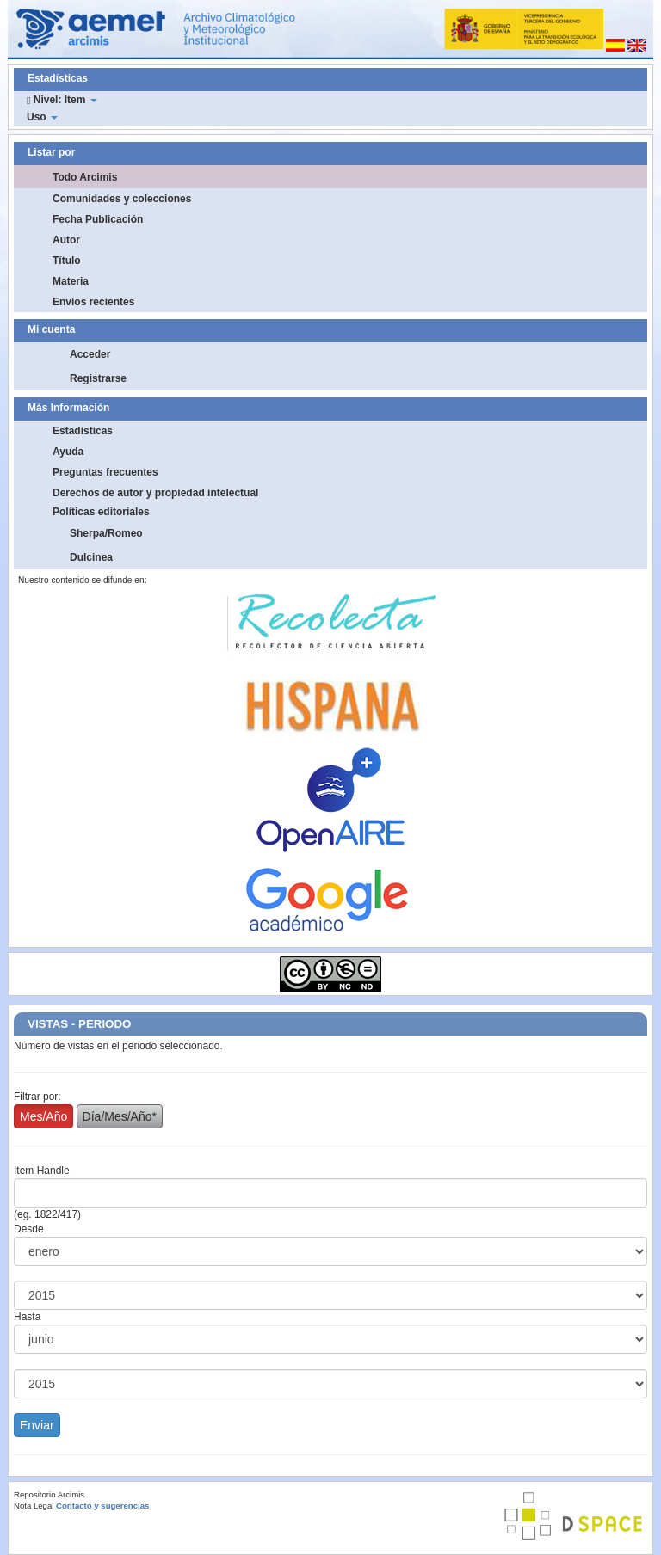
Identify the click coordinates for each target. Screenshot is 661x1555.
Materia (71, 281)
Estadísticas (83, 431)
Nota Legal (33, 1505)
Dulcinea (91, 557)
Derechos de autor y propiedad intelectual (155, 493)
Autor (66, 240)
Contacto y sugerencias (102, 1505)
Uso (42, 117)
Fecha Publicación (98, 219)
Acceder (90, 354)
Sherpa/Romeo (106, 533)
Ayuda (68, 452)
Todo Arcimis (85, 177)
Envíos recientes (93, 302)
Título (67, 261)
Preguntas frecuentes (105, 472)
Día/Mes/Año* (120, 1116)
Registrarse (98, 378)
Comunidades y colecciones (122, 199)
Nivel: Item (62, 100)
